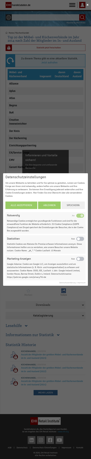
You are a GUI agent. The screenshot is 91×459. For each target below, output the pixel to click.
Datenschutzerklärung (67, 283)
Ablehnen (49, 205)
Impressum (81, 283)
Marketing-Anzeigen (19, 258)
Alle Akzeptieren (21, 205)
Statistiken (13, 238)
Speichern (73, 205)
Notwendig (13, 215)
